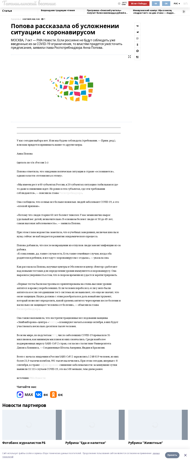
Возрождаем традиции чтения (58, 10)
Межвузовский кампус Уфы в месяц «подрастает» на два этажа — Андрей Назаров (154, 11)
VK (156, 3)
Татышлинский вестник (29, 3)
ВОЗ (54, 335)
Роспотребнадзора (70, 193)
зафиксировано (50, 365)
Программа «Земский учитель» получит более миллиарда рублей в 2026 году (106, 11)
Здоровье (16, 19)
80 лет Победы (139, 3)
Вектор (53, 322)
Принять (172, 455)
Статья (7, 10)
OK (166, 3)
